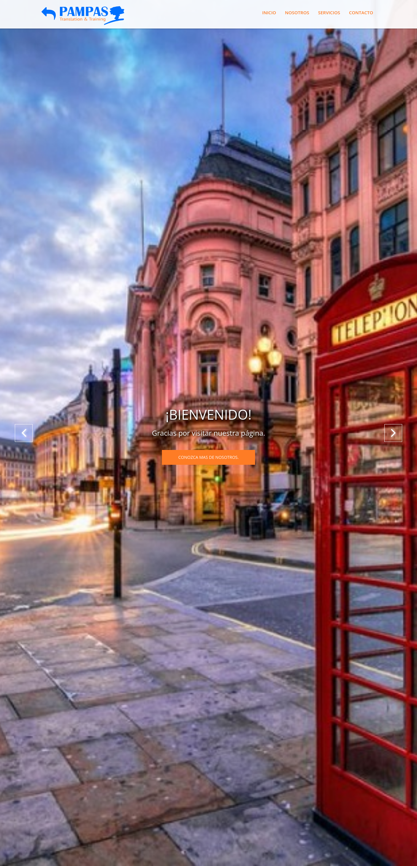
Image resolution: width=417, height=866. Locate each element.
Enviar (57, 766)
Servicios (329, 12)
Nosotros (297, 12)
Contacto (361, 12)
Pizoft (197, 834)
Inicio (269, 12)
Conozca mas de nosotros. (208, 131)
